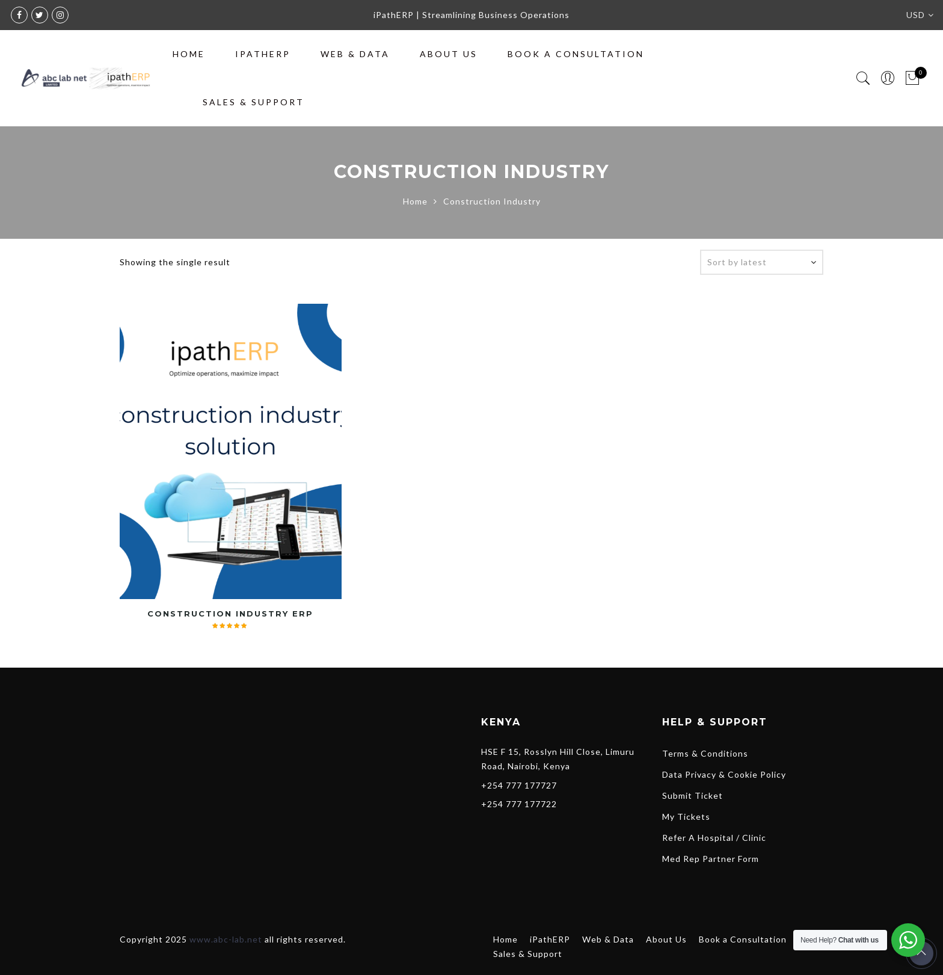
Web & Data (355, 54)
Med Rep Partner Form (710, 859)
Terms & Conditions (705, 753)
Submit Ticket (692, 795)
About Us (449, 54)
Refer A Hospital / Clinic (714, 837)
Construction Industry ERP (230, 613)
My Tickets (686, 816)
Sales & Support (253, 102)
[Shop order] (762, 262)
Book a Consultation (576, 54)
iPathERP (262, 54)
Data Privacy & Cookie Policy (724, 774)
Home (189, 54)
